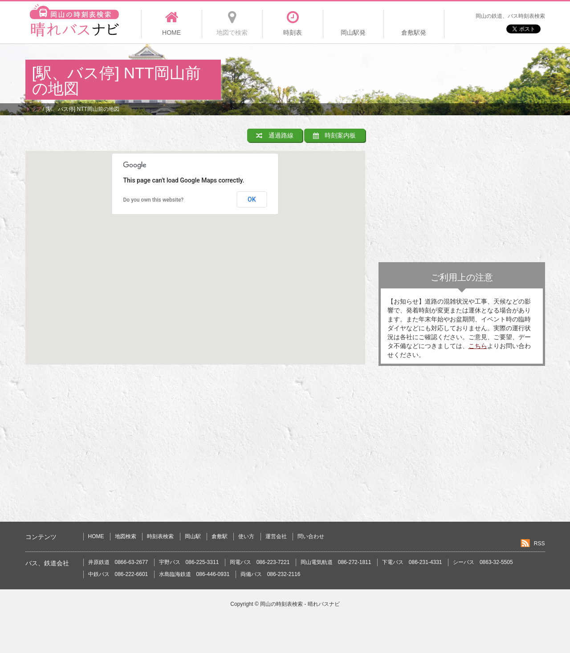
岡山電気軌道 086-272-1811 (336, 562)
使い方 (246, 536)
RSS (539, 543)
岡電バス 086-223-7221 (260, 562)
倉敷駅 (220, 536)
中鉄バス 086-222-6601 (118, 574)
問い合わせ (310, 536)
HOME (96, 536)
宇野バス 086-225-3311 (189, 562)
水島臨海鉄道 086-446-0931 (194, 574)
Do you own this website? (153, 200)
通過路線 (274, 135)
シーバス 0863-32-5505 (483, 562)
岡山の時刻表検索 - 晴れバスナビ (300, 604)
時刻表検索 (160, 536)
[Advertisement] (383, 73)
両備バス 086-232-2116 (270, 574)
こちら (477, 345)
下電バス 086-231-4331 (412, 562)
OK (252, 199)
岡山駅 (193, 536)
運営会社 (276, 536)
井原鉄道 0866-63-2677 (118, 562)
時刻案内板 (334, 135)
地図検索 (125, 536)
